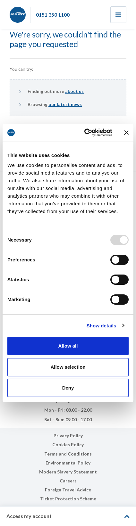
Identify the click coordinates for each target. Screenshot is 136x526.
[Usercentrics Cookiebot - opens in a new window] (85, 132)
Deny (68, 387)
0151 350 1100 (53, 15)
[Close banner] (126, 132)
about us (74, 91)
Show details (101, 325)
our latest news (65, 104)
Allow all (68, 346)
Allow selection (67, 367)
